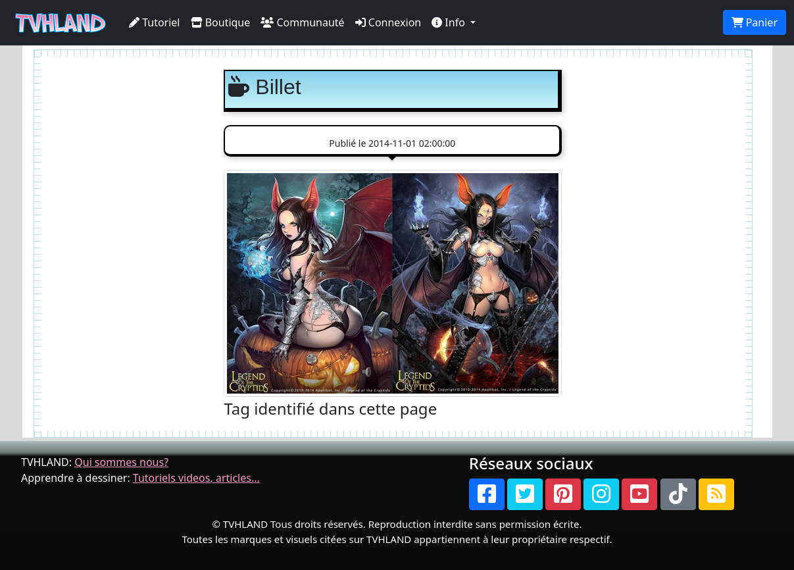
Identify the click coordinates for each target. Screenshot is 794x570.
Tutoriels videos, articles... (196, 478)
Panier (755, 22)
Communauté (302, 22)
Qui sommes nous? (121, 462)
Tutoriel (154, 22)
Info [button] (450, 22)
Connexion (388, 22)
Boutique (221, 22)
